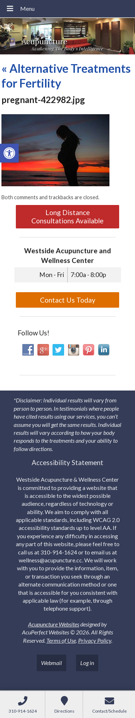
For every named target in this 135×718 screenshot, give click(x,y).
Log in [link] (87, 662)
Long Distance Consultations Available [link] (67, 216)
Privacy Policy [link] (94, 640)
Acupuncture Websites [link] (53, 624)
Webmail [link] (51, 662)
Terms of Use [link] (61, 640)
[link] (9, 153)
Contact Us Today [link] (67, 300)
